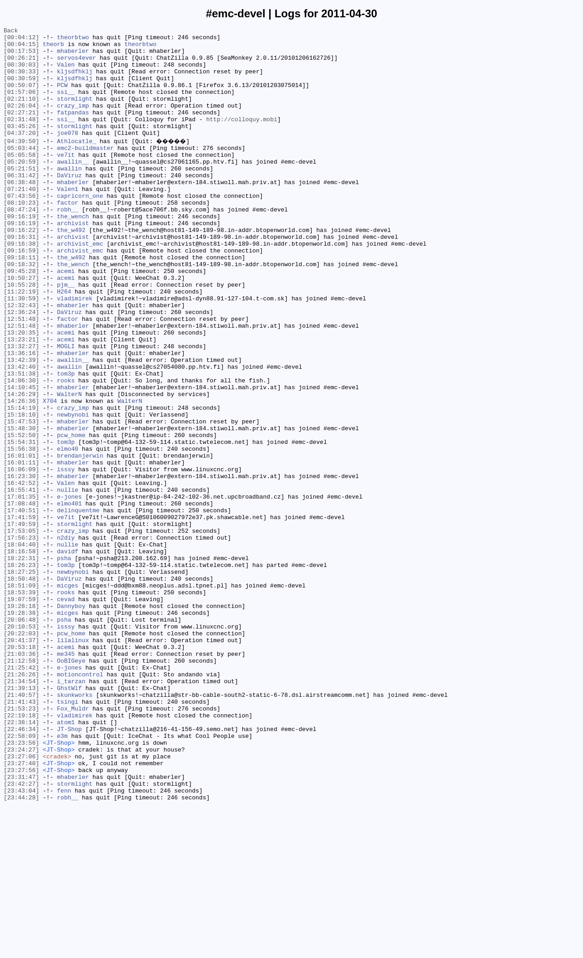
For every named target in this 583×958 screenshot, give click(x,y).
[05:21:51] (21, 195)
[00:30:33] (21, 81)
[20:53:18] (21, 770)
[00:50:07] (21, 97)
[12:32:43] (21, 359)
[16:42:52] (21, 573)
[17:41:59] (21, 614)
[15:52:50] (21, 515)
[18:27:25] (21, 679)
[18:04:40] (21, 647)
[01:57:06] (21, 105)
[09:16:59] (21, 294)
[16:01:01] (21, 540)
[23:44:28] (21, 950)
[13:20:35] (21, 392)
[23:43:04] (21, 942)
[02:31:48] (21, 138)
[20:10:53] (21, 745)
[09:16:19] (21, 253)
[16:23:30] (21, 565)
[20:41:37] (21, 761)
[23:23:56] (21, 885)
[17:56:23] (21, 638)
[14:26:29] (21, 466)
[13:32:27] (21, 409)
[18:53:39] (21, 704)
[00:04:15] (21, 48)
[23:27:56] (21, 917)
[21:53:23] (21, 844)
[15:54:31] (21, 524)
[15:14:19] (21, 483)
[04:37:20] (21, 154)
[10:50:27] (21, 327)
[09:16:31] (21, 277)
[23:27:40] (21, 909)
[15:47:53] (21, 499)
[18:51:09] (21, 696)
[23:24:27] (21, 893)
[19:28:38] (21, 729)
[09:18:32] (21, 310)
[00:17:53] (21, 56)
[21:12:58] (21, 786)
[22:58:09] (21, 876)
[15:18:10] (21, 491)
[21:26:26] (21, 802)
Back (11, 31)
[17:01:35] (21, 589)
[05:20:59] (21, 187)
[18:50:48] (21, 688)
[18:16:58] (21, 655)
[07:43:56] (21, 228)
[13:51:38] (21, 442)
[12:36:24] (21, 368)
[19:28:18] (21, 720)
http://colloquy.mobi (241, 138)
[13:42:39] (21, 425)
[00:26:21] (21, 64)
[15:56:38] (21, 532)
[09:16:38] (21, 286)
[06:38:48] (21, 212)
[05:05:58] (21, 179)
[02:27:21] (21, 130)
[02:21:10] (21, 113)
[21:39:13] (21, 819)
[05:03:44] (21, 171)
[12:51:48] (21, 376)
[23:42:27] (21, 934)
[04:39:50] (21, 163)
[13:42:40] (21, 433)
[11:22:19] (21, 343)
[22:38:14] (21, 860)
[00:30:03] (21, 72)
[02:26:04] (21, 122)
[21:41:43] (21, 835)
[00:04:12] (21, 40)
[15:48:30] (21, 507)
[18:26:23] (21, 671)
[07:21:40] (21, 220)
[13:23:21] (21, 401)
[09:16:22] (21, 269)
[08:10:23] (21, 236)
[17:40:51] (21, 606)
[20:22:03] (21, 753)
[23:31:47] (21, 926)
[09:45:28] (21, 318)
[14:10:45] (21, 458)
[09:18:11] (21, 302)
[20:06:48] (21, 737)
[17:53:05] (21, 630)
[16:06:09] (21, 556)
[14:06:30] (21, 450)
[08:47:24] (21, 245)
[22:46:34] (21, 868)
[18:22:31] (21, 663)
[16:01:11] (21, 548)
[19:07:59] (21, 712)
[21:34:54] (21, 811)
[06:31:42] (21, 204)
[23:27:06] (21, 901)
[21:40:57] (21, 827)
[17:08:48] (21, 597)
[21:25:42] (21, 794)
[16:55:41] (21, 581)
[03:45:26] (21, 146)
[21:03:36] (21, 778)
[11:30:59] (21, 351)
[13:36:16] (21, 417)
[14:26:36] (21, 474)
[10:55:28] (21, 335)
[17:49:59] (21, 622)
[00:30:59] (21, 89)
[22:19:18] (21, 852)
